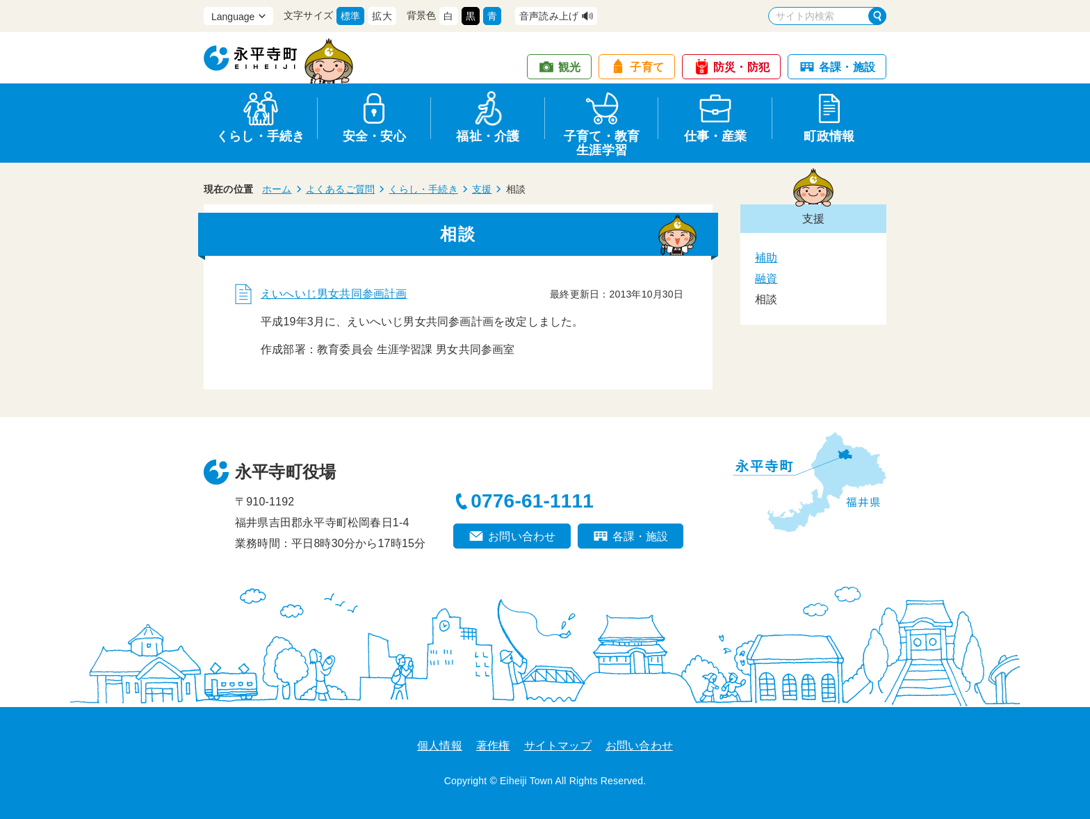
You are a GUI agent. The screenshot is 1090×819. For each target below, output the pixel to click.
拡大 (381, 16)
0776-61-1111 (532, 501)
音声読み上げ (548, 16)
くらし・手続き (260, 136)
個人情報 (439, 746)
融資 (766, 278)
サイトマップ (558, 746)
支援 (481, 189)
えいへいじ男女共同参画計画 (334, 294)
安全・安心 (374, 136)
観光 (569, 67)
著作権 (493, 746)
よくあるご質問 (340, 189)
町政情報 (829, 136)
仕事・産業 (715, 136)
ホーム (277, 189)
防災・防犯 (741, 67)
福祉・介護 (487, 136)
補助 (766, 257)
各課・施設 (847, 67)
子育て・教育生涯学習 (602, 140)
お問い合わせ (521, 536)
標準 (350, 16)
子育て (647, 67)
